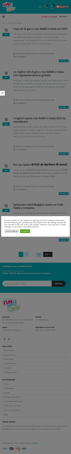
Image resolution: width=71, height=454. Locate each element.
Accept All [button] (25, 231)
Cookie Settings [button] (11, 231)
